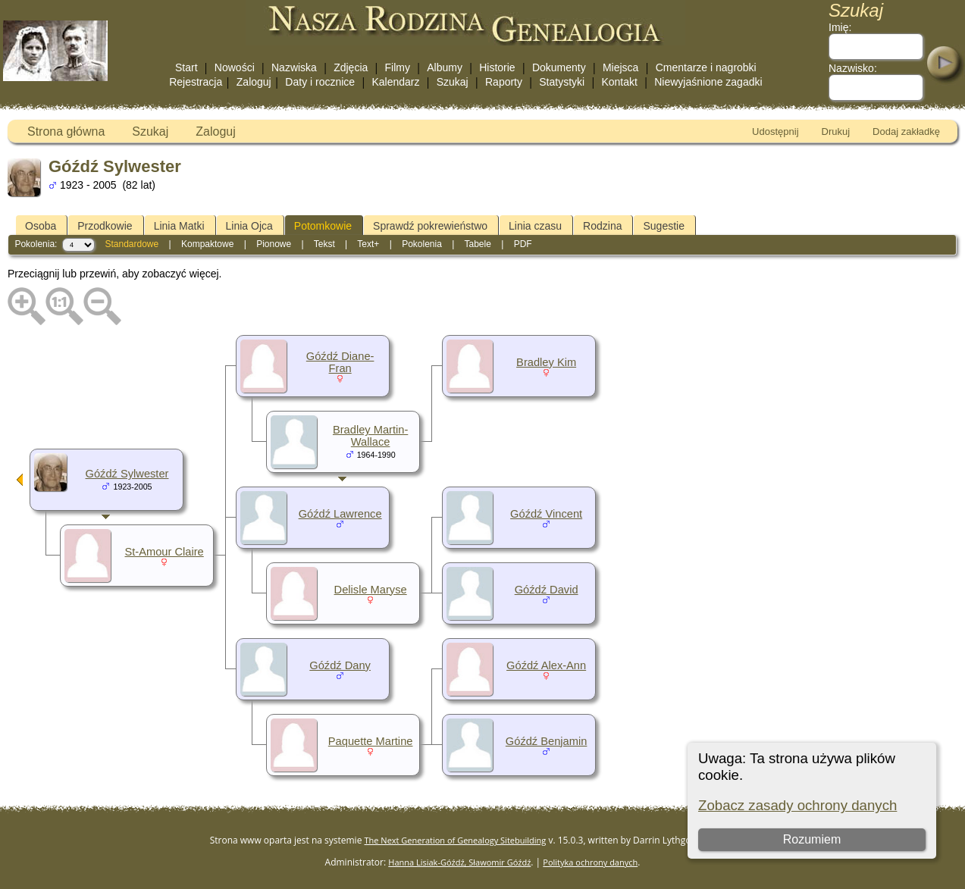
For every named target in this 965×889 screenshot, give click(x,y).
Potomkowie (323, 226)
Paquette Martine (370, 741)
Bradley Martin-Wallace (370, 436)
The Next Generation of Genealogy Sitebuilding (456, 840)
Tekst (324, 244)
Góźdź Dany (340, 665)
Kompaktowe (207, 244)
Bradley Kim (546, 362)
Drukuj (836, 131)
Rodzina (602, 226)
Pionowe (273, 244)
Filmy (397, 67)
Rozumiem (812, 839)
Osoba (40, 226)
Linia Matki (179, 226)
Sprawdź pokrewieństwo (430, 226)
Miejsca (620, 67)
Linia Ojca (249, 226)
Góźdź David (546, 590)
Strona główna (66, 131)
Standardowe (131, 244)
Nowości (235, 67)
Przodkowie (104, 226)
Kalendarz (395, 82)
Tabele (477, 244)
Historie (497, 67)
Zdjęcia (351, 67)
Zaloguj (254, 82)
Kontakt (619, 82)
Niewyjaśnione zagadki (708, 82)
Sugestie (663, 226)
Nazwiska (294, 67)
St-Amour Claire (164, 552)
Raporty (503, 82)
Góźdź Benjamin (546, 741)
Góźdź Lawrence (340, 514)
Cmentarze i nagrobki (706, 67)
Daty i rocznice (320, 82)
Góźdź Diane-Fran (340, 362)
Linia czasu (535, 226)
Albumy (444, 67)
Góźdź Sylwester (127, 474)
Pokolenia (422, 244)
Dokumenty (559, 67)
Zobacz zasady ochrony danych (797, 805)
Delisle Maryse (370, 590)
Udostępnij (775, 131)
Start (186, 67)
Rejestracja (195, 82)
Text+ (368, 244)
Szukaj (452, 82)
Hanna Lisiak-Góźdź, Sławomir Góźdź (459, 862)
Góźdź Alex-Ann (546, 665)
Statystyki (561, 82)
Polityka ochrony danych (590, 862)
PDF (523, 244)
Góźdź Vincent (546, 514)
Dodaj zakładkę (906, 131)
